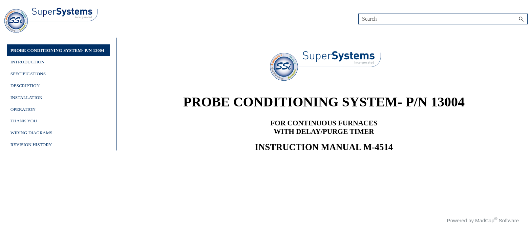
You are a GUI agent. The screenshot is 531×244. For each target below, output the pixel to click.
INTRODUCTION (27, 61)
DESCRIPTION (25, 85)
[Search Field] (443, 19)
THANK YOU (23, 120)
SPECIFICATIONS (28, 73)
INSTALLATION (26, 97)
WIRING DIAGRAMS (31, 132)
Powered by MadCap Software (483, 220)
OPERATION (23, 109)
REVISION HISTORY (31, 144)
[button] (521, 19)
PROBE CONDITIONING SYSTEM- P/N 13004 (57, 50)
